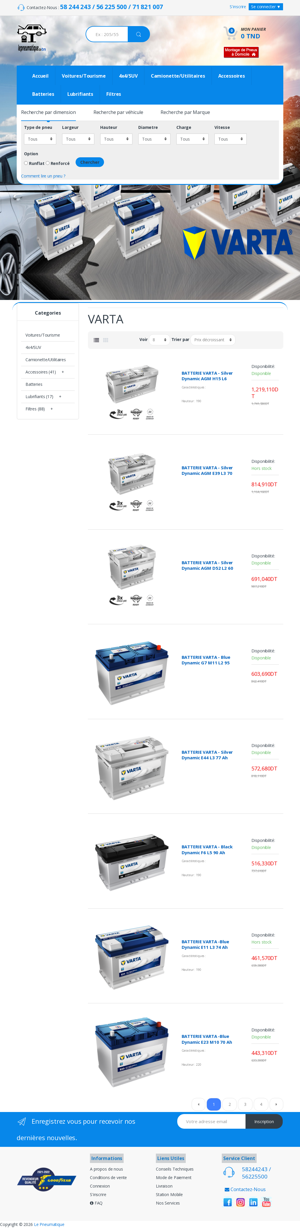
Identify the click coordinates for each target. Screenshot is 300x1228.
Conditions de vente (108, 1177)
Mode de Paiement (174, 1177)
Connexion (100, 1186)
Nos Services (168, 1203)
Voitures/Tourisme (84, 76)
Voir (143, 339)
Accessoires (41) (40, 372)
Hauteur (108, 127)
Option (31, 153)
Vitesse (222, 127)
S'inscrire (238, 6)
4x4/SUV (128, 76)
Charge (183, 127)
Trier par (180, 339)
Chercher (89, 162)
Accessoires (231, 76)
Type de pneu (38, 127)
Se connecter (266, 6)
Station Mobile (169, 1194)
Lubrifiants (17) (39, 396)
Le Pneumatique (49, 1224)
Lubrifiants (80, 94)
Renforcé (58, 163)
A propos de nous (106, 1169)
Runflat (34, 163)
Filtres (113, 94)
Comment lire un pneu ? (43, 176)
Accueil (40, 76)
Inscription (264, 1121)
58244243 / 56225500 (256, 1172)
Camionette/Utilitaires (178, 76)
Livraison (164, 1186)
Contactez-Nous (245, 1189)
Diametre (148, 127)
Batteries (43, 94)
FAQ (96, 1203)
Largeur (70, 127)
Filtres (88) (35, 409)
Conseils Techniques (175, 1169)
